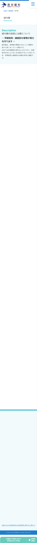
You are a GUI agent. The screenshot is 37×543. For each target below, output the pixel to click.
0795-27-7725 (13, 540)
